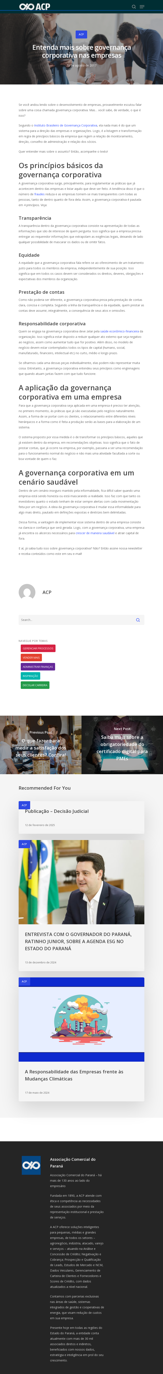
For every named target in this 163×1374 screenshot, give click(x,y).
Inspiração (30, 676)
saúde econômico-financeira (119, 331)
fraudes (39, 194)
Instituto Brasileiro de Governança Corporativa (65, 125)
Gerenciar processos (38, 648)
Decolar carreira (35, 685)
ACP (81, 34)
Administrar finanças (38, 667)
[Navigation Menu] (142, 7)
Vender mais (31, 657)
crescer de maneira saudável (95, 533)
